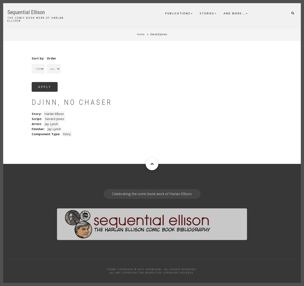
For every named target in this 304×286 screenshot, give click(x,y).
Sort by (38, 58)
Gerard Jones (54, 119)
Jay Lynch (51, 124)
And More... (235, 13)
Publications (177, 13)
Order (51, 58)
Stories (207, 13)
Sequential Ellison (26, 12)
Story (67, 134)
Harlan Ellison (54, 114)
